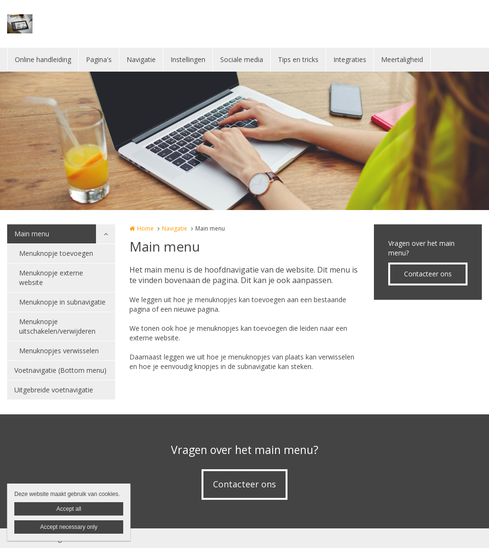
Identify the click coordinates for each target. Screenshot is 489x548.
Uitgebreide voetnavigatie (53, 389)
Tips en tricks (298, 59)
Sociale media (241, 59)
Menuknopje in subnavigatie (62, 301)
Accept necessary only (68, 527)
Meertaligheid (402, 59)
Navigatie (141, 59)
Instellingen (187, 59)
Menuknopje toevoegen (56, 253)
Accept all (68, 509)
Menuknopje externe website (51, 277)
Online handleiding (43, 59)
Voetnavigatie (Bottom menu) (60, 370)
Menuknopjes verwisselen (59, 350)
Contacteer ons (428, 273)
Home (145, 228)
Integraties (349, 59)
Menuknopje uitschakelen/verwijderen (57, 326)
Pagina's (99, 59)
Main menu (31, 233)
